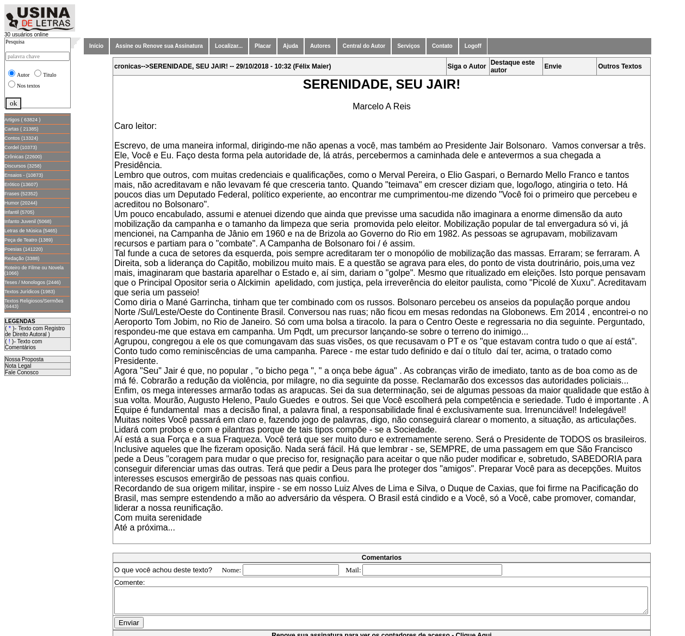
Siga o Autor (469, 66)
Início (96, 46)
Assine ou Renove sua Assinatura (159, 46)
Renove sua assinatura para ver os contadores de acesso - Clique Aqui (383, 630)
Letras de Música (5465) (30, 230)
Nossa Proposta (24, 359)
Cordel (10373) (20, 147)
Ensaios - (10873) (23, 175)
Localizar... (229, 46)
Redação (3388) (22, 258)
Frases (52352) (21, 193)
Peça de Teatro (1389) (28, 240)
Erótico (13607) (21, 184)
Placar (263, 46)
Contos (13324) (21, 138)
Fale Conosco (22, 372)
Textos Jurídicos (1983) (29, 291)
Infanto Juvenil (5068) (28, 221)
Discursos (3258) (22, 166)
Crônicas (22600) (23, 156)
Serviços (408, 46)
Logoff (473, 46)
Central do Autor (364, 46)
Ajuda (290, 46)
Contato (442, 46)
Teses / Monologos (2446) (32, 282)
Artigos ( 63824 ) (22, 119)
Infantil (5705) (19, 212)
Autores (320, 46)
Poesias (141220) (23, 249)
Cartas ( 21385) (21, 129)
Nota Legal (18, 366)
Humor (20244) (21, 203)
